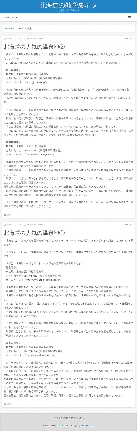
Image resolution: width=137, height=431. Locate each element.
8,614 (131, 224)
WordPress (62, 425)
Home (8, 28)
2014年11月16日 (14, 38)
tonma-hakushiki (35, 38)
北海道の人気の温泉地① (34, 232)
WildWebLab (87, 425)
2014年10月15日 (14, 224)
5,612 (131, 38)
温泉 (9, 215)
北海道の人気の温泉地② (34, 46)
